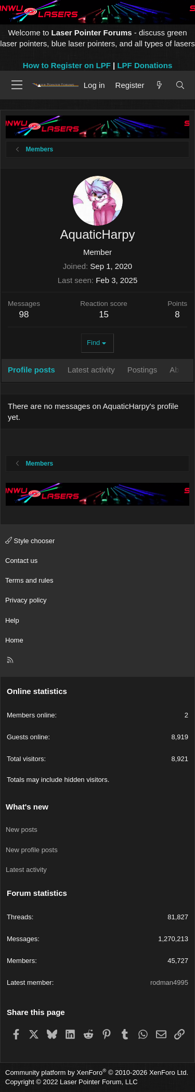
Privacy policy (25, 600)
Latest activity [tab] (91, 369)
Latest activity (26, 869)
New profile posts (32, 850)
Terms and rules (29, 580)
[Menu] (17, 84)
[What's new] (159, 85)
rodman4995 (169, 982)
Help (12, 620)
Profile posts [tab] (31, 369)
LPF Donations (144, 65)
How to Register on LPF (67, 65)
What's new (27, 806)
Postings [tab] (142, 369)
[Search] (180, 85)
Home (14, 640)
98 (24, 314)
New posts (21, 829)
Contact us (21, 560)
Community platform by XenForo (96, 1072)
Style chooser (30, 541)
